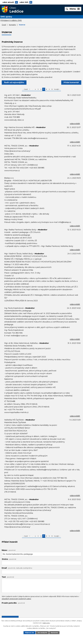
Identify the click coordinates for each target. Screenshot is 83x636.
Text (8, 577)
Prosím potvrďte (13, 603)
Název (9, 550)
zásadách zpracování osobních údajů (16, 599)
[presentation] (16, 609)
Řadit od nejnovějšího (14, 83)
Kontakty (12, 25)
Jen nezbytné (42, 632)
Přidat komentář (71, 83)
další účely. (46, 623)
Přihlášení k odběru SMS (11, 21)
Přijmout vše (29, 632)
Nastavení (54, 632)
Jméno (9, 559)
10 (52, 89)
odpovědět (75, 124)
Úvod (4, 25)
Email (17, 568)
